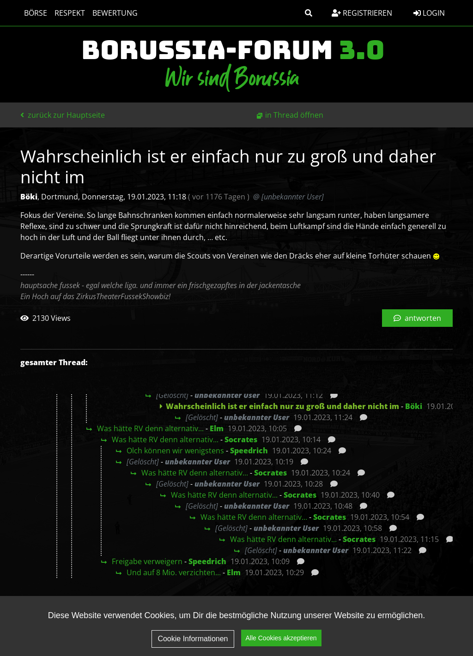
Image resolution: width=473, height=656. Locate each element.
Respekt (70, 13)
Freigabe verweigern (147, 561)
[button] (308, 13)
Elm (217, 428)
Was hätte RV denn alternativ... (150, 428)
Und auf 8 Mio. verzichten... (174, 572)
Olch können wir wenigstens (175, 450)
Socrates (240, 439)
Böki (413, 406)
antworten (417, 318)
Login (429, 13)
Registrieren (362, 13)
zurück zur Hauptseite (62, 115)
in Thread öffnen (294, 115)
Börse (35, 13)
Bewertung (115, 13)
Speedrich (249, 450)
